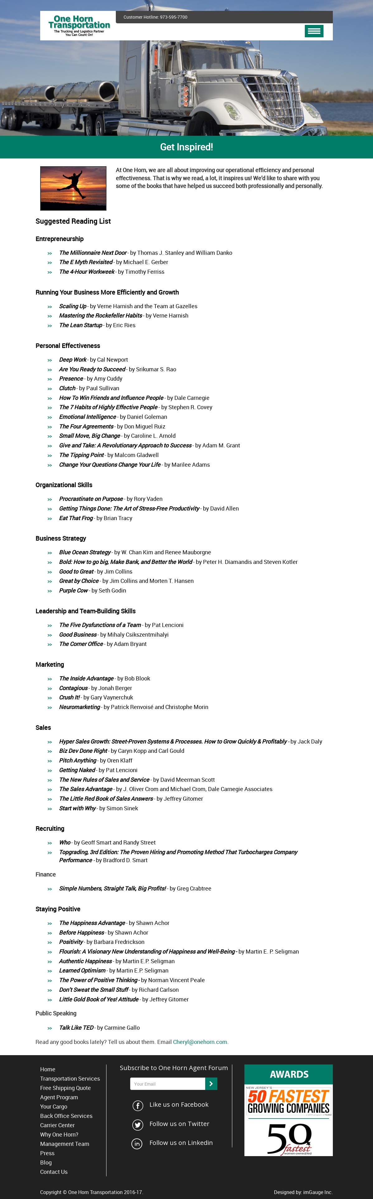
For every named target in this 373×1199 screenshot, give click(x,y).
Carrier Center (57, 1125)
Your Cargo (53, 1106)
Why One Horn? (59, 1134)
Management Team (64, 1143)
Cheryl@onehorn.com (200, 1042)
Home (47, 1069)
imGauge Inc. (318, 1192)
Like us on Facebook (179, 1104)
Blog (46, 1162)
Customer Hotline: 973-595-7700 (155, 17)
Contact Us (54, 1171)
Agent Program (59, 1097)
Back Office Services (66, 1115)
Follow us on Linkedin (181, 1142)
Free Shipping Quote (65, 1087)
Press (47, 1153)
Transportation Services (70, 1078)
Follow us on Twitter (179, 1123)
